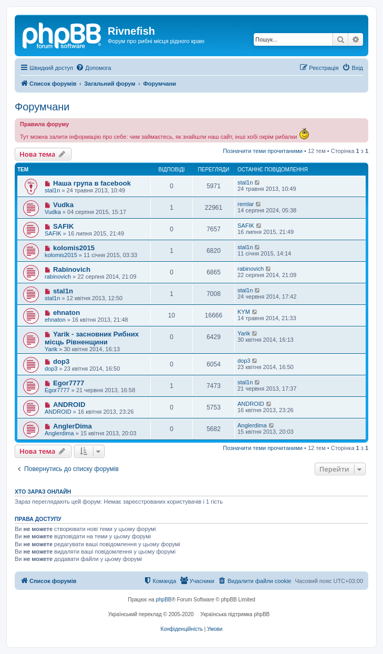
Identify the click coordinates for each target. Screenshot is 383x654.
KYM (243, 312)
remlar (245, 204)
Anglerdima (59, 433)
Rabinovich (71, 269)
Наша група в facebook (92, 183)
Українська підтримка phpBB (235, 614)
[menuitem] (93, 68)
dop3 (61, 361)
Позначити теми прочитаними (263, 151)
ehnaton (66, 312)
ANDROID (69, 404)
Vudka (63, 205)
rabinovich (58, 276)
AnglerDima (72, 426)
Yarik (51, 349)
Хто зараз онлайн (43, 491)
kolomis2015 (74, 248)
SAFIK (63, 226)
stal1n (52, 190)
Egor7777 (68, 383)
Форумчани (42, 107)
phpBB (164, 599)
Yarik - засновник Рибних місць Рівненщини (92, 338)
